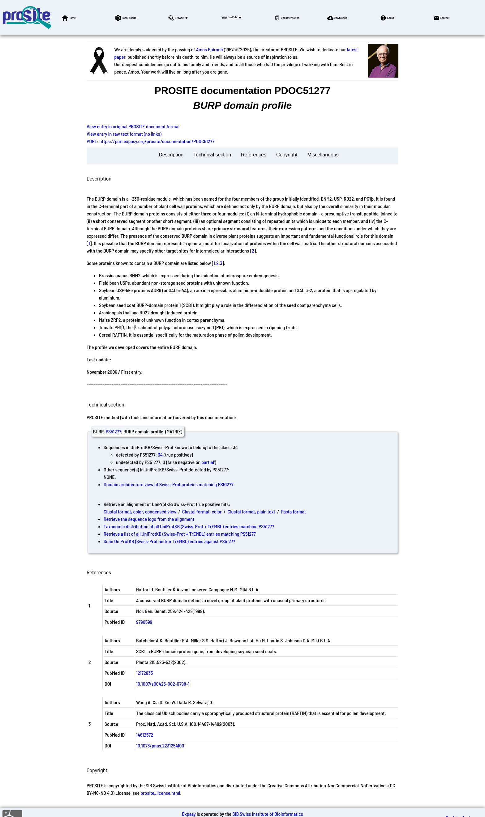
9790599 (144, 622)
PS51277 (113, 431)
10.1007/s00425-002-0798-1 (162, 684)
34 (160, 454)
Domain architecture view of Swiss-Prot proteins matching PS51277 (169, 484)
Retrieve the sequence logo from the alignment (149, 519)
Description (171, 154)
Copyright (286, 154)
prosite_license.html (160, 793)
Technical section (212, 154)
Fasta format (293, 511)
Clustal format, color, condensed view (140, 511)
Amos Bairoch (209, 49)
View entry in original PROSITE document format (133, 126)
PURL (92, 141)
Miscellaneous (322, 154)
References (253, 154)
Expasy (188, 814)
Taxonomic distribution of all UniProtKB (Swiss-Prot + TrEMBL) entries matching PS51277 (189, 526)
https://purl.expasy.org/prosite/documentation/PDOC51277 (157, 141)
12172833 (144, 673)
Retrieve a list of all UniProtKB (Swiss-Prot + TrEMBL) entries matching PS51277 (180, 534)
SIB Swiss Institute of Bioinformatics (267, 814)
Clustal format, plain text (251, 511)
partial (207, 462)
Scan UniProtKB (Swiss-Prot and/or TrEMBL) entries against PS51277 (169, 541)
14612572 (144, 735)
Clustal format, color (202, 511)
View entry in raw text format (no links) (124, 134)
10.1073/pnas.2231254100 (160, 745)
